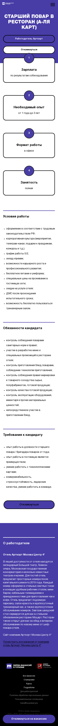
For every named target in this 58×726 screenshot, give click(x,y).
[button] (29, 50)
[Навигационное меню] (53, 4)
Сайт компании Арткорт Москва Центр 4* (27, 635)
